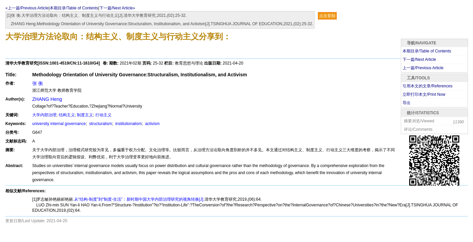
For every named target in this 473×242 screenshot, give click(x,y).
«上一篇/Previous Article (27, 8)
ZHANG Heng (47, 99)
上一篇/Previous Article (423, 68)
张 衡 (37, 83)
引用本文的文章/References (428, 86)
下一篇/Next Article (419, 59)
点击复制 (327, 15)
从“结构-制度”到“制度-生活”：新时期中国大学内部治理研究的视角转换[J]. (139, 199)
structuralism (100, 123)
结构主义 (67, 115)
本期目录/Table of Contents (74, 8)
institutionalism (128, 123)
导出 (407, 102)
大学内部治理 (44, 115)
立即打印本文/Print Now (424, 94)
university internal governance (59, 123)
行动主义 (103, 115)
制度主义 (85, 115)
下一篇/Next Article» (117, 8)
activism (152, 123)
